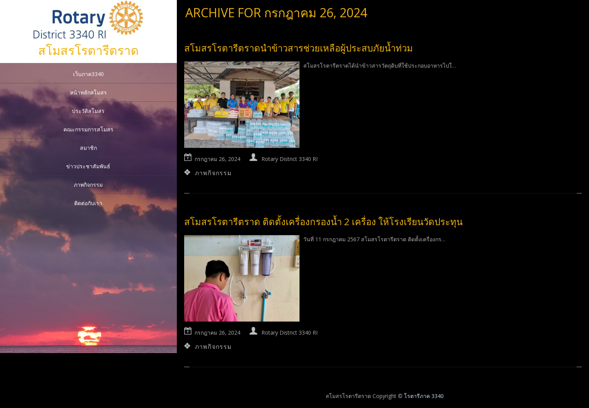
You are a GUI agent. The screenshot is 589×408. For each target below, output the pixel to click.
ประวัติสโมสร (88, 110)
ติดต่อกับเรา (88, 203)
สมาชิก (88, 147)
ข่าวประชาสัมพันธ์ (88, 166)
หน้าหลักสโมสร (88, 92)
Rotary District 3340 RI (289, 159)
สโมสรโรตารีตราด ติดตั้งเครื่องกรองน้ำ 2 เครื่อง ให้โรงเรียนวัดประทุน (323, 221)
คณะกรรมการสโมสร (88, 129)
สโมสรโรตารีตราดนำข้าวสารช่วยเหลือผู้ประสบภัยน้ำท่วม (298, 47)
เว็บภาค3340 (88, 74)
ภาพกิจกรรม (88, 184)
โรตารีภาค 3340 (424, 396)
